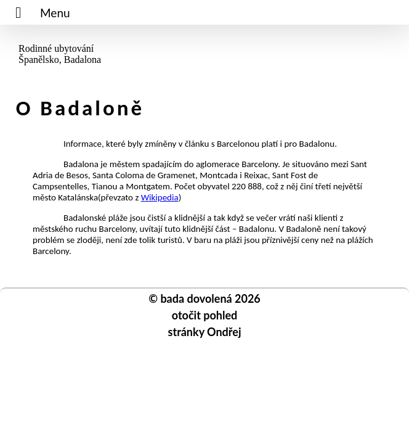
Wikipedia (160, 197)
